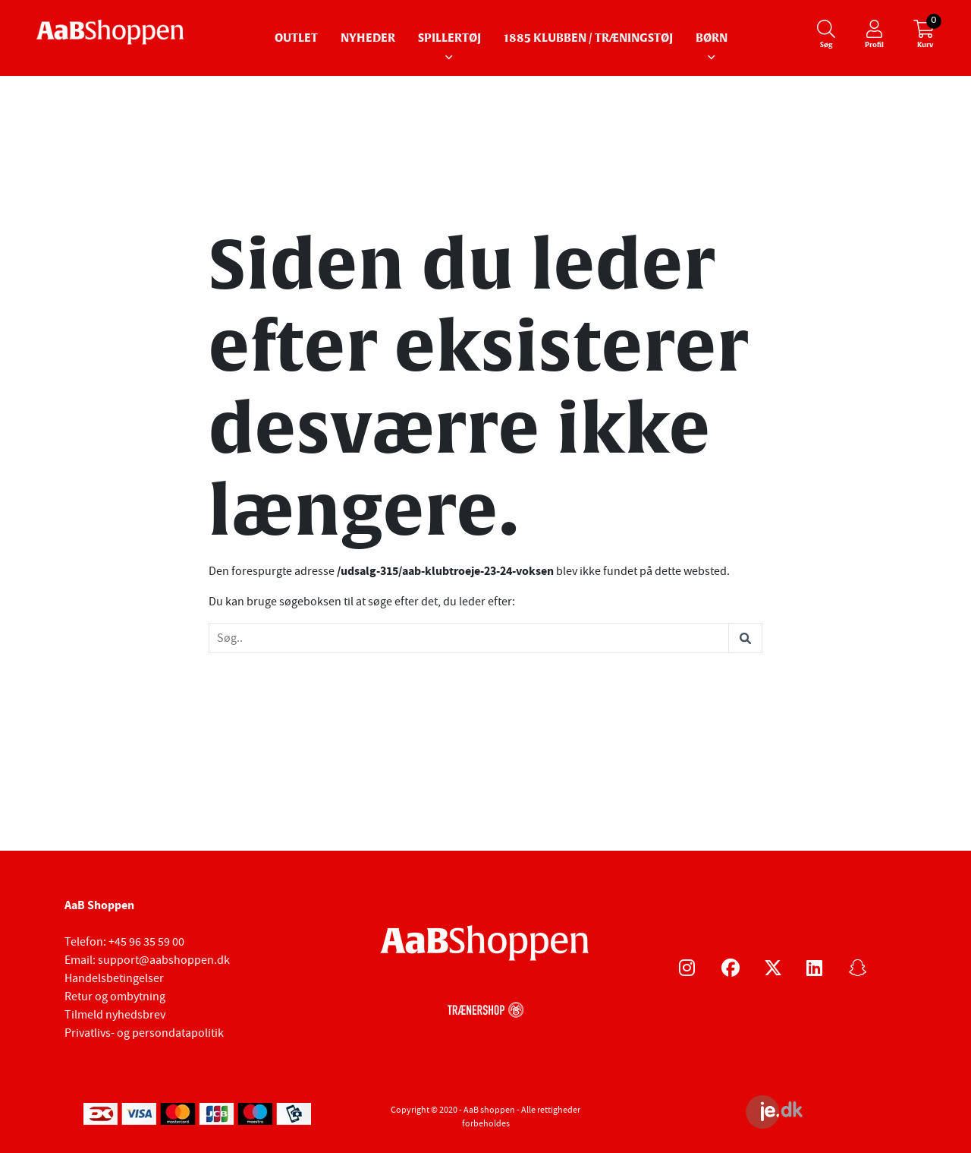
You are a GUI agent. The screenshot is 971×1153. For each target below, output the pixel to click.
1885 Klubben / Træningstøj (588, 38)
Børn (711, 38)
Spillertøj (449, 38)
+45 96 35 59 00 (146, 941)
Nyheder (368, 38)
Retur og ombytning (114, 996)
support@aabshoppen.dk (164, 960)
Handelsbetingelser (114, 978)
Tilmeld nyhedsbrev (114, 1014)
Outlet (296, 38)
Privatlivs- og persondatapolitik (144, 1033)
